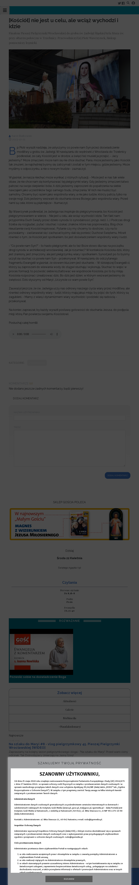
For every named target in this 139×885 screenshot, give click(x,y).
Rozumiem (69, 879)
